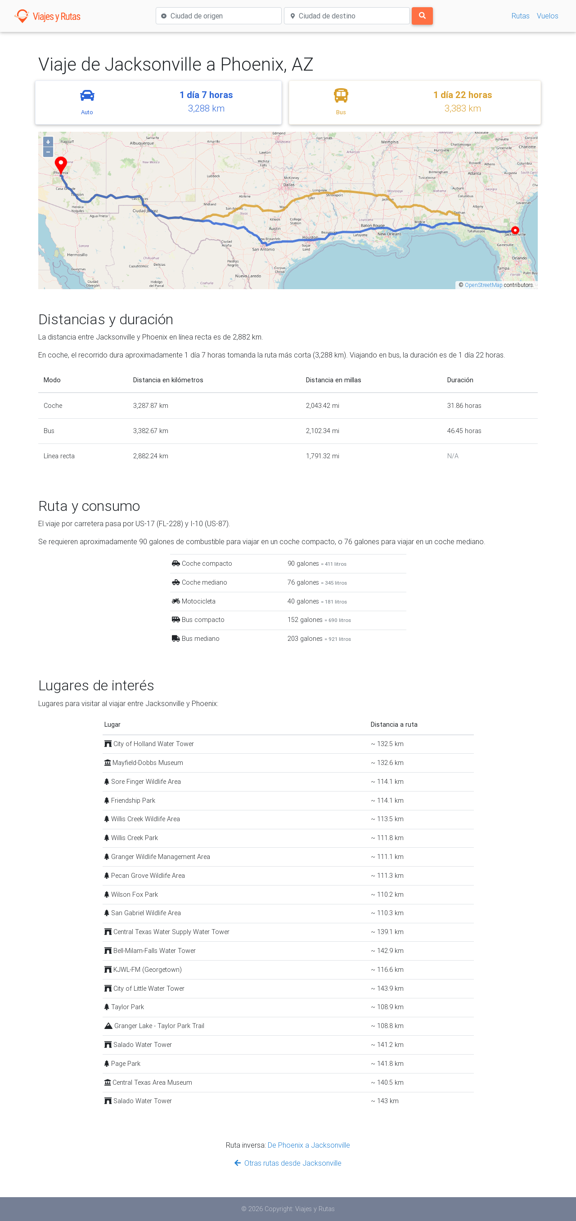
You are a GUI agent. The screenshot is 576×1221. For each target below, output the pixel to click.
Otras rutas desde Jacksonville (288, 1162)
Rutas (521, 15)
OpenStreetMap (484, 285)
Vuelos (547, 15)
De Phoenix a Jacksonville (309, 1144)
